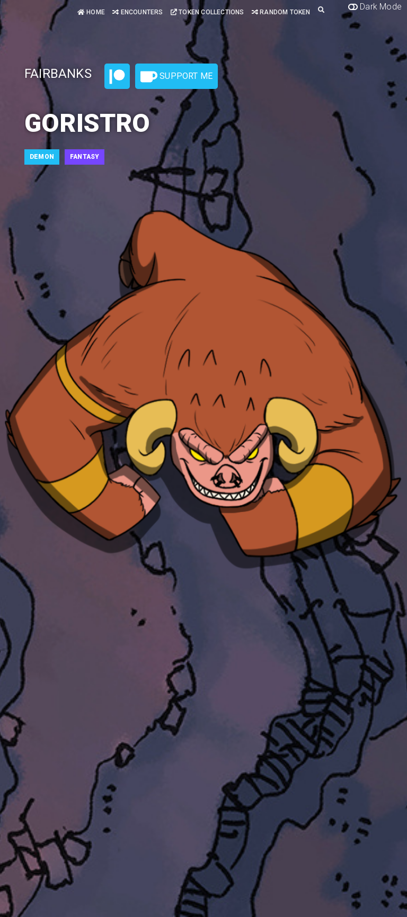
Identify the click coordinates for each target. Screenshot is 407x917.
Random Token (281, 12)
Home (91, 12)
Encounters (137, 12)
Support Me (176, 76)
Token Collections (207, 12)
